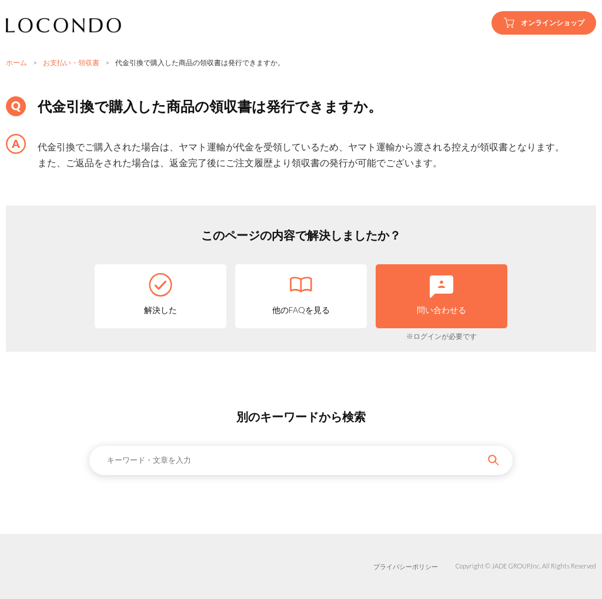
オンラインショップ (543, 23)
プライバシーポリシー (405, 566)
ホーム (16, 62)
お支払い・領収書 (71, 62)
